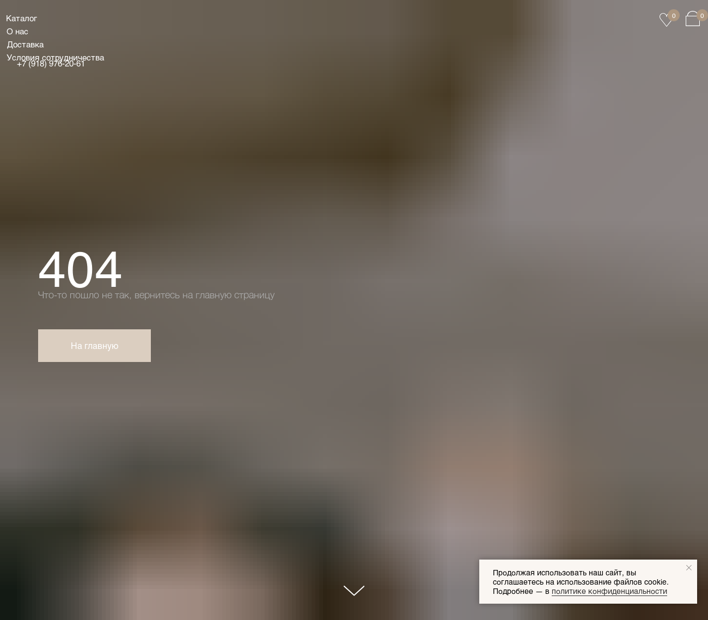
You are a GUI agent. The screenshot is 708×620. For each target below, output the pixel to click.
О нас (17, 31)
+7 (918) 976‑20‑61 (51, 63)
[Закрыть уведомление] (688, 567)
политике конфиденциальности (609, 591)
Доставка (25, 44)
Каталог (21, 18)
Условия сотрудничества (55, 57)
